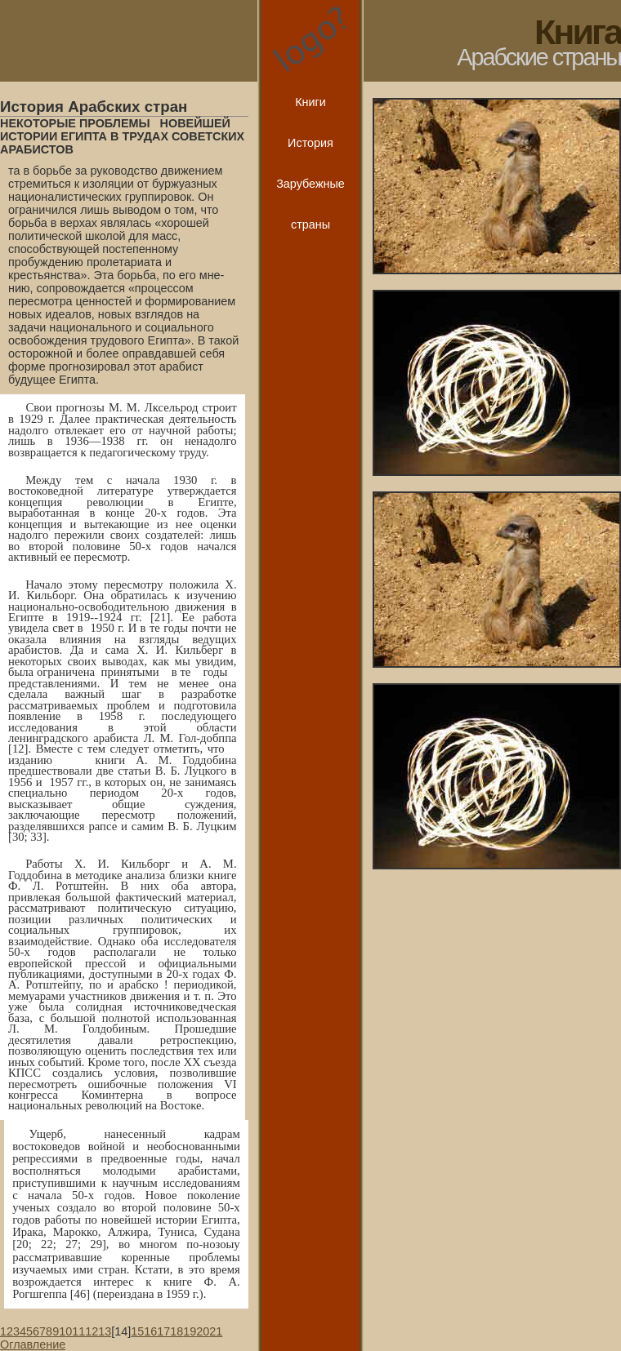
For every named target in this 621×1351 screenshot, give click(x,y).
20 (202, 1331)
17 (163, 1331)
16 (150, 1331)
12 (91, 1331)
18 (176, 1331)
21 (215, 1331)
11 (78, 1331)
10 (65, 1331)
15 (137, 1331)
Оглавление (32, 1344)
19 (189, 1331)
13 (104, 1331)
